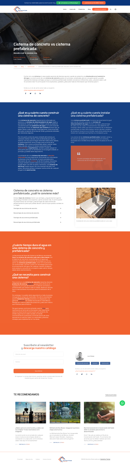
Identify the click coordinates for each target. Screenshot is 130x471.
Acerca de (72, 9)
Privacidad (20, 459)
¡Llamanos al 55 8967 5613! (93, 3)
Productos (82, 9)
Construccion (31, 67)
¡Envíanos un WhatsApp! (68, 3)
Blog (89, 9)
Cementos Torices (105, 459)
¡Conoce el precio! (100, 9)
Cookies (38, 459)
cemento (30, 284)
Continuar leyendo (24, 444)
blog (43, 308)
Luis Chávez (17, 59)
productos (21, 300)
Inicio (64, 9)
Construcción (47, 59)
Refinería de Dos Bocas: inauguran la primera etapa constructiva (64, 429)
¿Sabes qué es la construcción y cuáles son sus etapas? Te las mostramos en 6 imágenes (29, 429)
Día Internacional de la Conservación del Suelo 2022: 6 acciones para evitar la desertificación (99, 429)
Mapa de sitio (29, 459)
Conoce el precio (47, 459)
